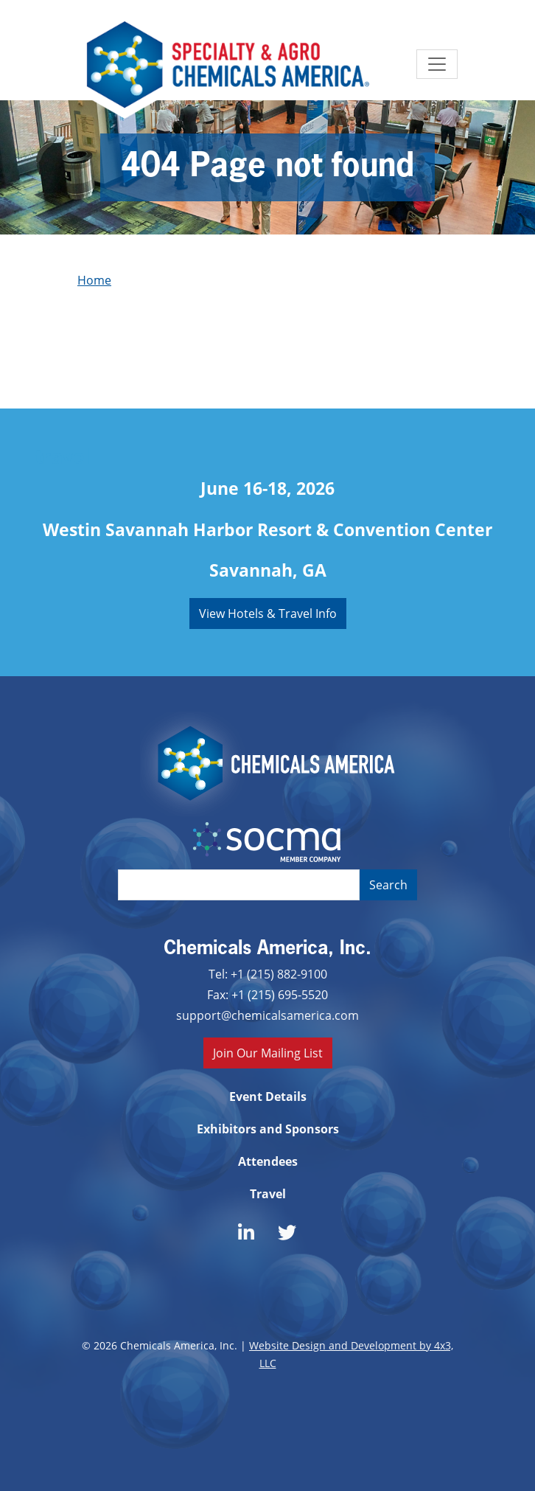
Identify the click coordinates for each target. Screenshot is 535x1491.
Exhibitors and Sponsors (268, 1129)
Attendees (268, 1161)
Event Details (268, 1096)
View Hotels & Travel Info (268, 613)
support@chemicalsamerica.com (267, 1015)
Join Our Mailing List (268, 1052)
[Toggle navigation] (437, 64)
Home (94, 280)
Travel (268, 1194)
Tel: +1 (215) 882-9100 (268, 973)
